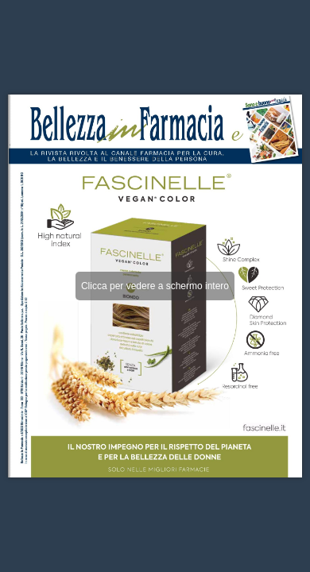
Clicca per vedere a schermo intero (155, 286)
